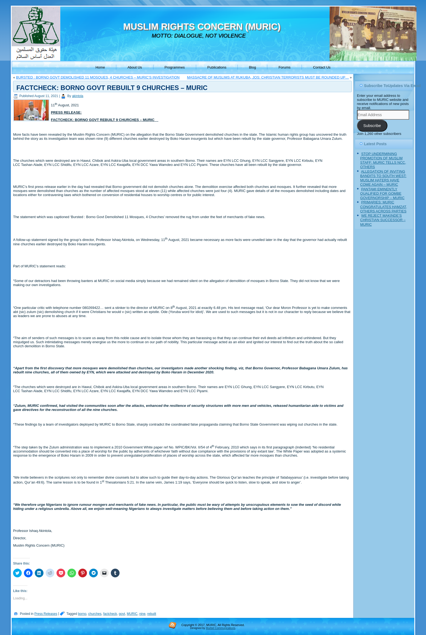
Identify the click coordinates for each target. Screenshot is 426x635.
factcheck (110, 614)
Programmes (175, 67)
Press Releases (46, 614)
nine (142, 614)
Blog (252, 67)
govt (122, 614)
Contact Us (321, 67)
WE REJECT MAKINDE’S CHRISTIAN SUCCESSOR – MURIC (383, 220)
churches (95, 614)
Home (100, 67)
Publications (216, 67)
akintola (77, 96)
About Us (134, 67)
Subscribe (372, 125)
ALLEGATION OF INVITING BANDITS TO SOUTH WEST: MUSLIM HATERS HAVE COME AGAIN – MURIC (383, 178)
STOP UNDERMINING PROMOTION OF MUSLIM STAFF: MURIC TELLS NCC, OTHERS (383, 160)
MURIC (132, 614)
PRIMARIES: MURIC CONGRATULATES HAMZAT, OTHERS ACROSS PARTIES (383, 206)
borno (82, 614)
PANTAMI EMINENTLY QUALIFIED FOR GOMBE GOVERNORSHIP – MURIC (382, 193)
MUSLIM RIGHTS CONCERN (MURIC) (201, 26)
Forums (284, 67)
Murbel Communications (220, 628)
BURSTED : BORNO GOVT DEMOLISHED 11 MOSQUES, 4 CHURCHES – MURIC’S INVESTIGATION (98, 77)
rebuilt (151, 614)
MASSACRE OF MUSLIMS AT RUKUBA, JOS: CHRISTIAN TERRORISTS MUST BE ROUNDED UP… (268, 77)
